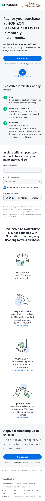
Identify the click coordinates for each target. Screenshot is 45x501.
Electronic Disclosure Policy (31, 491)
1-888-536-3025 (28, 483)
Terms (30, 370)
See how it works (22, 76)
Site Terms (15, 491)
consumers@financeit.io (11, 483)
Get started (22, 58)
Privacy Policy (18, 370)
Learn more (22, 325)
